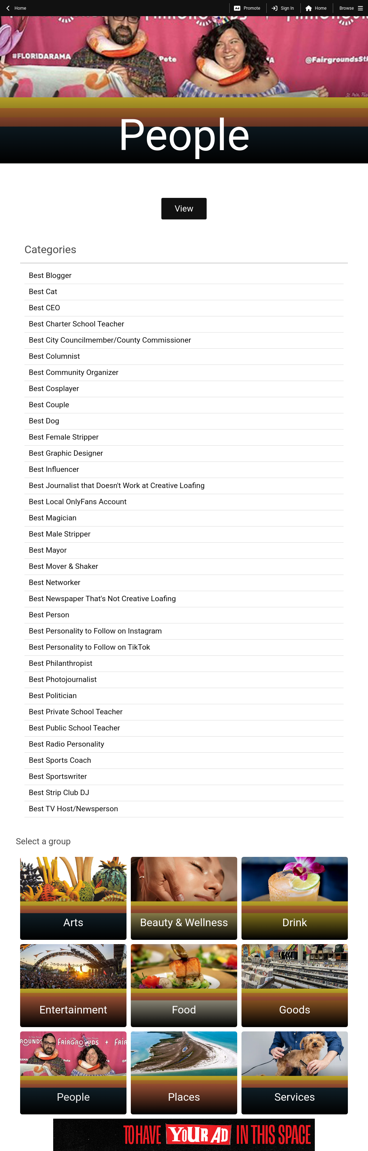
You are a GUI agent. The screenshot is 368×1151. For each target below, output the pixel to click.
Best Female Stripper (63, 437)
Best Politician (53, 695)
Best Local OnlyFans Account (77, 501)
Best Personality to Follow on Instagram (95, 631)
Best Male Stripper (60, 534)
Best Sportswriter (58, 776)
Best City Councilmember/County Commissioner (110, 340)
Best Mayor (48, 550)
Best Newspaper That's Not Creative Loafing (102, 598)
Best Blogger (50, 275)
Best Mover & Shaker (63, 566)
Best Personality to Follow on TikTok (89, 647)
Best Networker (54, 582)
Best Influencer (54, 469)
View (184, 209)
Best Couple (49, 404)
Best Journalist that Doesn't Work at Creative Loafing (117, 485)
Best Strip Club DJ (59, 792)
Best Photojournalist (63, 679)
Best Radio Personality (66, 744)
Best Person (49, 615)
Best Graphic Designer (66, 453)
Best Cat (43, 291)
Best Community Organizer (74, 372)
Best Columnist (54, 356)
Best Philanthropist (60, 663)
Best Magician (53, 518)
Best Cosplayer (54, 388)
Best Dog (44, 421)
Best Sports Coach (60, 760)
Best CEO (44, 307)
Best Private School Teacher (76, 711)
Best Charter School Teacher (76, 324)
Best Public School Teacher (74, 728)
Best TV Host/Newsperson (73, 808)
